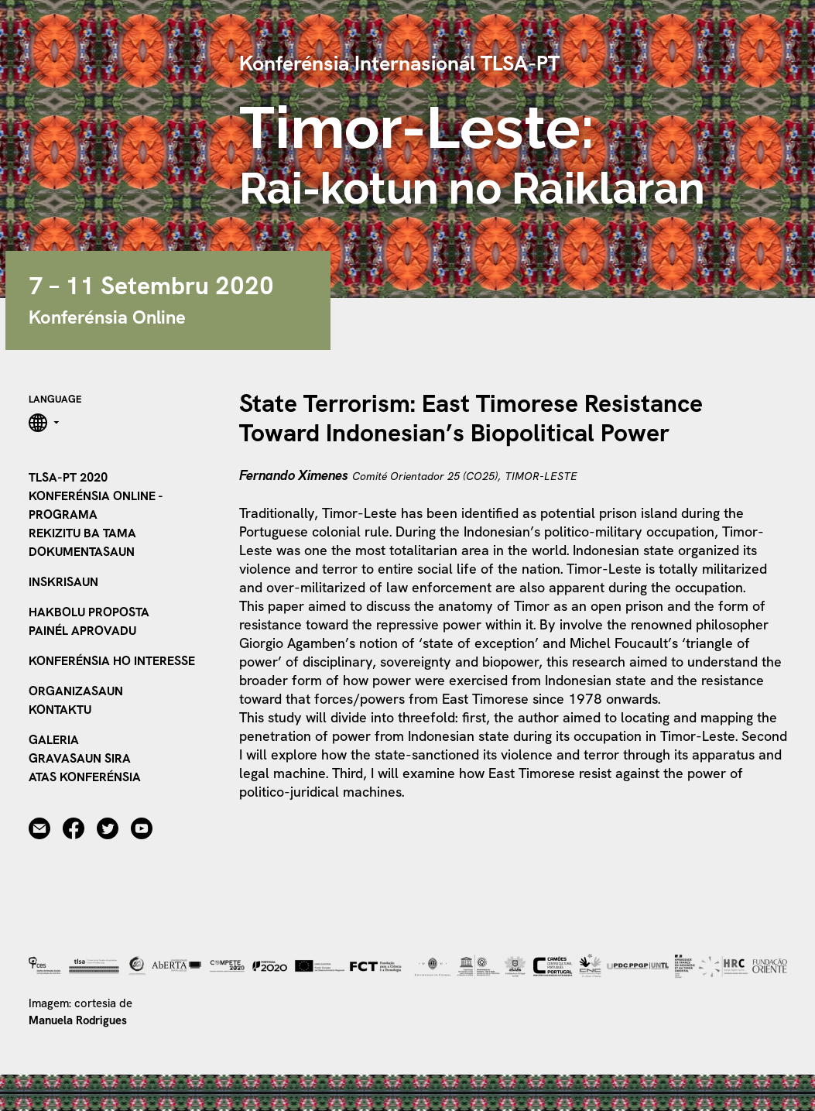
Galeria (54, 740)
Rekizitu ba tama (82, 533)
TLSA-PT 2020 (68, 477)
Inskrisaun (63, 582)
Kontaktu (60, 709)
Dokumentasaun (82, 551)
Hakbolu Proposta (89, 612)
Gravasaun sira (80, 758)
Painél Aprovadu (82, 630)
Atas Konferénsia (85, 777)
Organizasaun (76, 691)
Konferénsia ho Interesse (112, 661)
